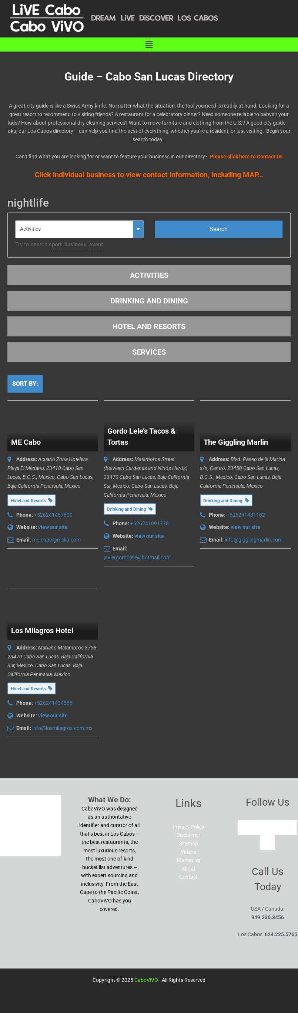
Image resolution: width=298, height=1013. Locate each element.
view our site (53, 527)
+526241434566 (53, 703)
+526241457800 (53, 515)
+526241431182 (246, 515)
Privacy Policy (188, 827)
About (188, 869)
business (75, 244)
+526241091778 (149, 523)
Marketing (188, 860)
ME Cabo (26, 442)
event (96, 244)
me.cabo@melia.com (56, 540)
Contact (188, 877)
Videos (188, 852)
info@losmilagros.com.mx (62, 728)
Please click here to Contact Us (246, 156)
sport (55, 244)
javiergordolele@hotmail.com (137, 557)
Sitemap (188, 843)
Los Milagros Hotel (42, 630)
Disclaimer (188, 835)
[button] (149, 44)
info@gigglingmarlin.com (253, 540)
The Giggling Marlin (236, 442)
